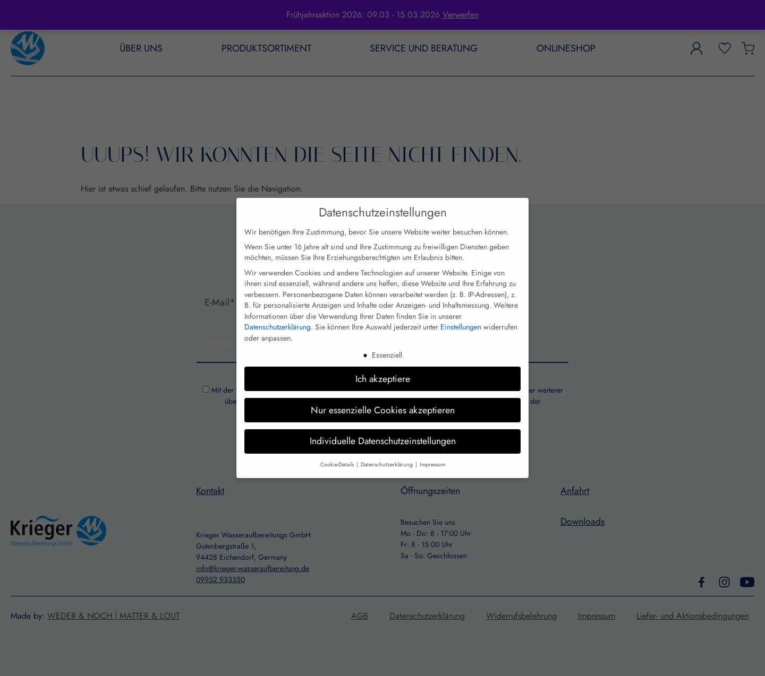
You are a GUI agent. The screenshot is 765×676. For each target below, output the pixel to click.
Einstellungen (460, 321)
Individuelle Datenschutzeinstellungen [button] (383, 436)
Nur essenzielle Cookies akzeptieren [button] (383, 404)
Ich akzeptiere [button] (382, 373)
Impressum (432, 459)
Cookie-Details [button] (337, 459)
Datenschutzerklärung (277, 321)
